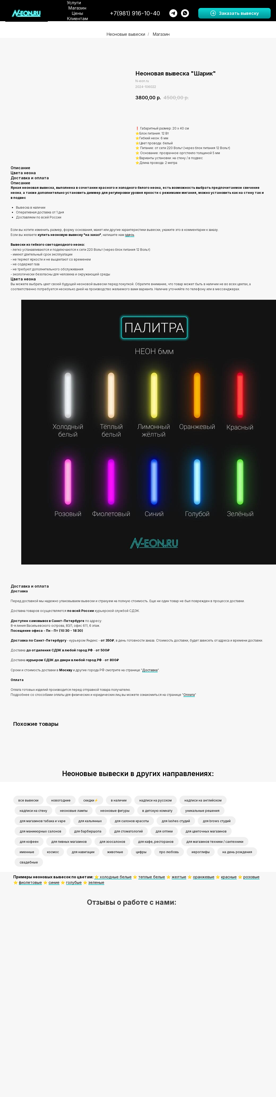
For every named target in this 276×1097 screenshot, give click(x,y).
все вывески (28, 800)
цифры (141, 852)
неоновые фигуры (115, 811)
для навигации (83, 852)
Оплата (189, 695)
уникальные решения (202, 811)
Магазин (77, 8)
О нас (81, 23)
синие (54, 882)
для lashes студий (176, 821)
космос (53, 852)
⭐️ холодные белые (113, 877)
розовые (251, 877)
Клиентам (77, 18)
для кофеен (29, 842)
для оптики (164, 831)
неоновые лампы (74, 811)
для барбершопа (87, 831)
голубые (74, 882)
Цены (77, 13)
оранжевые (203, 877)
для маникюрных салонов (40, 831)
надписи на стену (33, 811)
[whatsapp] (185, 13)
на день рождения (237, 852)
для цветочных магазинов (206, 831)
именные (27, 852)
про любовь (169, 852)
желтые (179, 877)
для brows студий (217, 821)
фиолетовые (30, 882)
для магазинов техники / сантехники (214, 842)
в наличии (119, 800)
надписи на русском (155, 800)
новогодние (61, 800)
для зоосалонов (112, 842)
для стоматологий (128, 831)
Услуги (74, 2)
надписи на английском (203, 800)
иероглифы (201, 852)
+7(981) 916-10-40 (135, 13)
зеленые (96, 882)
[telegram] (173, 13)
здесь (129, 235)
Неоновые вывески (125, 34)
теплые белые (151, 877)
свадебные (29, 862)
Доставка (150, 670)
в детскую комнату (157, 811)
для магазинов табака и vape (43, 821)
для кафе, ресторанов (156, 842)
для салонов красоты (132, 821)
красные (229, 877)
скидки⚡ (90, 800)
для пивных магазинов (69, 842)
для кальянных (90, 821)
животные (115, 852)
